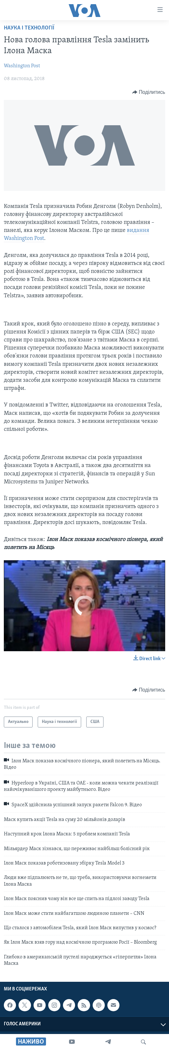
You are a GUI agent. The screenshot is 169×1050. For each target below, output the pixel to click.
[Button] (148, 92)
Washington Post (22, 66)
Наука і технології (29, 28)
